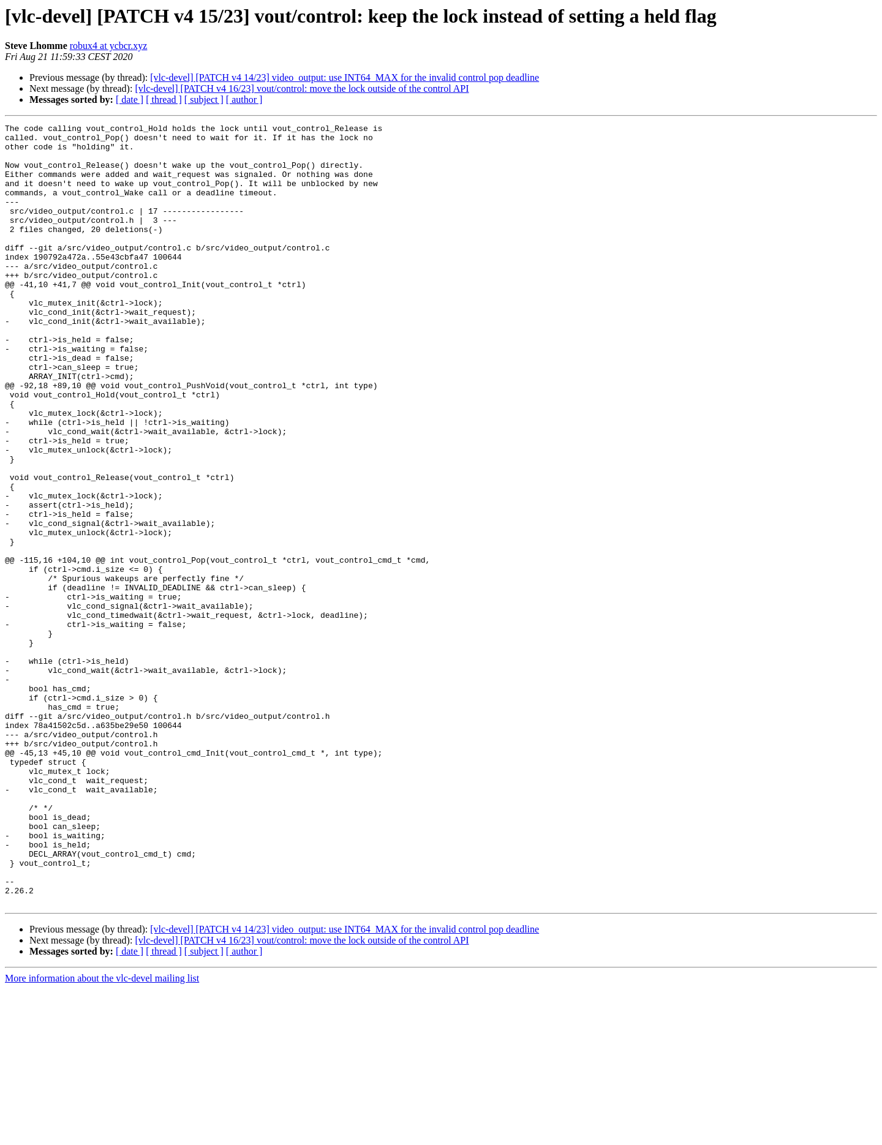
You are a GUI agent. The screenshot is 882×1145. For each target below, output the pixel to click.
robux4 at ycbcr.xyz (109, 45)
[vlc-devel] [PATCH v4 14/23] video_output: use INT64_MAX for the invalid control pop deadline (344, 77)
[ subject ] (204, 99)
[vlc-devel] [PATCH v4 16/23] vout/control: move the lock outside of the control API (302, 88)
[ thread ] (164, 99)
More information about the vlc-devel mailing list (102, 1134)
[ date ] (129, 99)
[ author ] (244, 99)
